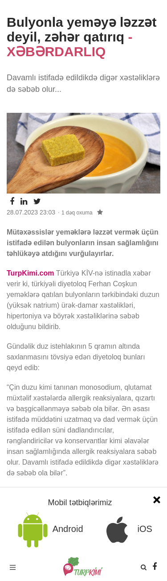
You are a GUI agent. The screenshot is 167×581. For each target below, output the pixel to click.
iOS (125, 530)
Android (49, 530)
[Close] (156, 498)
